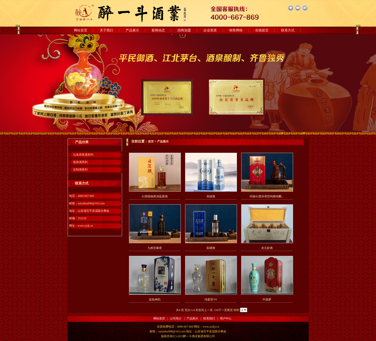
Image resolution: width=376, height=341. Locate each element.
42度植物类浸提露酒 (155, 196)
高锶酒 (210, 196)
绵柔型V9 (211, 299)
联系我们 (209, 318)
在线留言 (262, 30)
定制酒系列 (80, 169)
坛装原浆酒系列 (83, 154)
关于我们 (106, 30)
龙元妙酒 (267, 248)
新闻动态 (158, 30)
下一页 (222, 310)
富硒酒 (210, 248)
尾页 (230, 310)
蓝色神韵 (154, 299)
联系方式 (287, 30)
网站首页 (80, 30)
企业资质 (210, 30)
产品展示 (132, 30)
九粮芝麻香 (154, 248)
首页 (151, 141)
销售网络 (236, 30)
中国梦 (267, 299)
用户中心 (225, 318)
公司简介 (176, 318)
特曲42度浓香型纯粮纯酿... (267, 196)
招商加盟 (184, 30)
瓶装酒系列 (80, 162)
